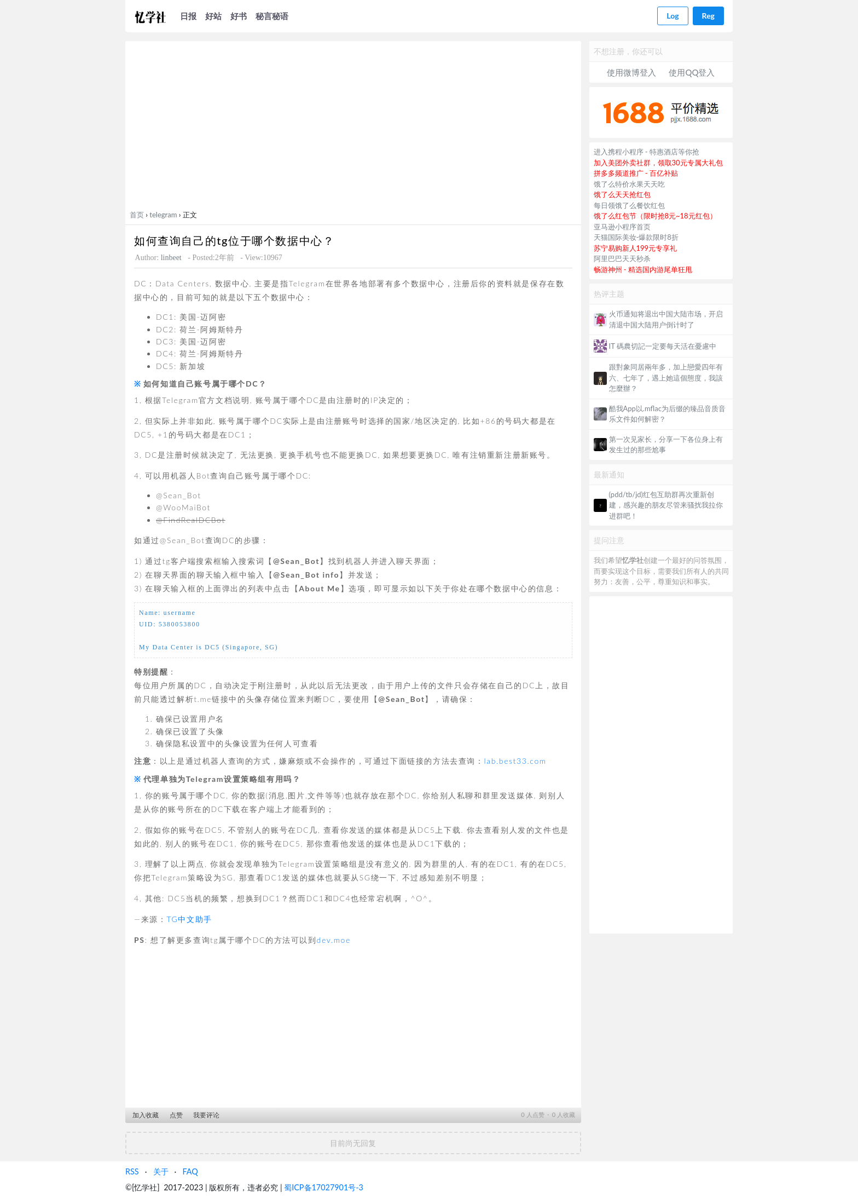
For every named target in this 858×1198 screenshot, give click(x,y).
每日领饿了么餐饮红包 (629, 205)
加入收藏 (145, 1115)
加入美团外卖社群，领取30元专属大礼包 (658, 162)
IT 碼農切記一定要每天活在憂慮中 (662, 346)
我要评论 (206, 1115)
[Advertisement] (353, 127)
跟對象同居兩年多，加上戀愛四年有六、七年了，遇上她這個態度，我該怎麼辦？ (666, 377)
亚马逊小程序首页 (622, 226)
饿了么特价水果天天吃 (629, 184)
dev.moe (334, 939)
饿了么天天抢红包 (622, 194)
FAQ (190, 1171)
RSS (132, 1171)
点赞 (176, 1115)
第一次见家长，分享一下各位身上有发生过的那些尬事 (666, 444)
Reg (708, 15)
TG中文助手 (189, 919)
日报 (188, 16)
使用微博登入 (631, 72)
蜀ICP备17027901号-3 (323, 1187)
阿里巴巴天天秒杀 (622, 258)
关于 (161, 1171)
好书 (238, 16)
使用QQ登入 (692, 72)
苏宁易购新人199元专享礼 (635, 248)
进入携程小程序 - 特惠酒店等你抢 (647, 151)
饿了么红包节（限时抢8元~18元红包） (655, 215)
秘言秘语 (272, 16)
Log (672, 15)
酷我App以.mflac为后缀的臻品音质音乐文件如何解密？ (667, 414)
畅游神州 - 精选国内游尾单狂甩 (643, 269)
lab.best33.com (515, 760)
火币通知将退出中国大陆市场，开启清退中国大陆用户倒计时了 (666, 319)
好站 (213, 16)
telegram (163, 214)
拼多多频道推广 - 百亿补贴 (636, 173)
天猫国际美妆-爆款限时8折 (636, 237)
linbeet (171, 258)
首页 (137, 214)
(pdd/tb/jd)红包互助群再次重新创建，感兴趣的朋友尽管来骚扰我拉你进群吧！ (666, 505)
